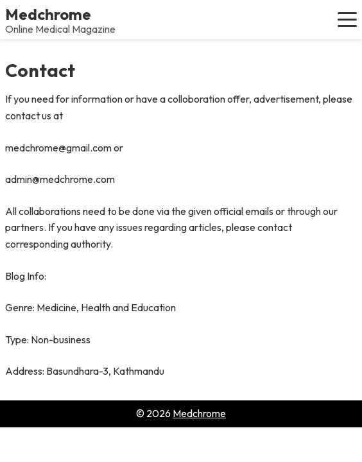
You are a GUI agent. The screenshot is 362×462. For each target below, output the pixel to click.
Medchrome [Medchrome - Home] (48, 14)
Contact (40, 70)
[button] (347, 19)
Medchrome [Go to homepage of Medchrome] (199, 413)
